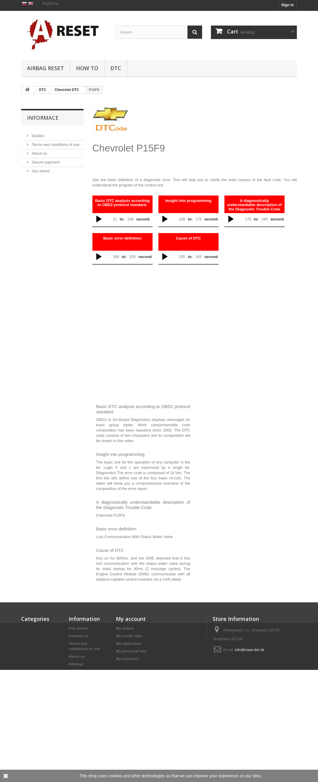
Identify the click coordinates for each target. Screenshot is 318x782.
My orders (125, 628)
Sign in (287, 5)
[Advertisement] (212, 133)
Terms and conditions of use (55, 170)
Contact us (78, 636)
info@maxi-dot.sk (249, 650)
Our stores (40, 196)
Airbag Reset (45, 68)
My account (131, 618)
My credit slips (129, 636)
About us (39, 178)
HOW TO (87, 68)
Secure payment (45, 187)
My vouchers (127, 659)
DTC (115, 68)
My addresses (128, 643)
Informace (43, 145)
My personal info (131, 651)
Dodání (37, 161)
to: (122, 219)
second (143, 219)
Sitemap (76, 664)
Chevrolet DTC (67, 90)
